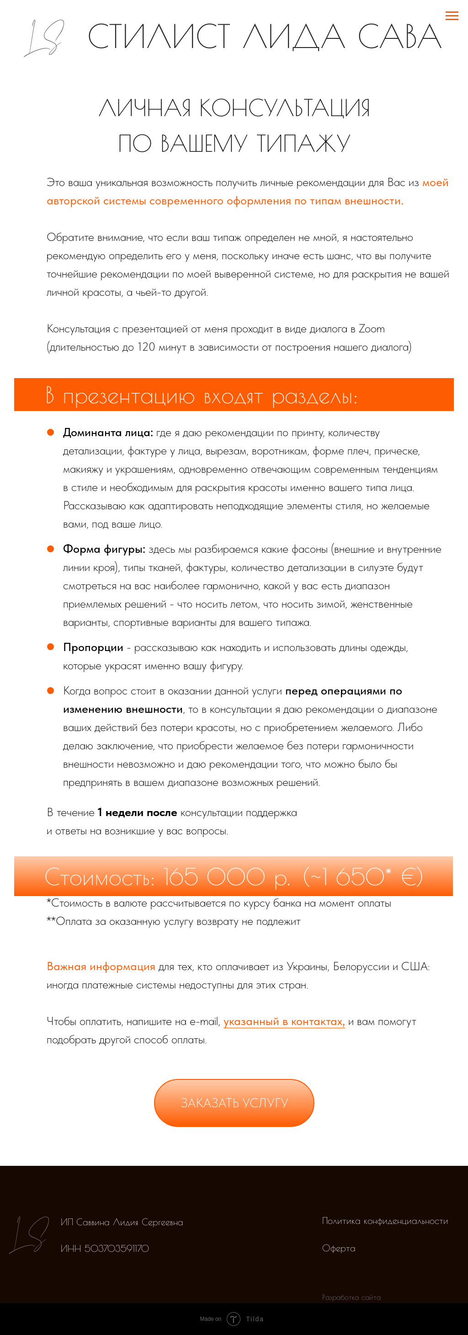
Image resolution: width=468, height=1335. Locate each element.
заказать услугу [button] (234, 1103)
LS (42, 36)
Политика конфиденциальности (385, 1220)
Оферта (339, 1248)
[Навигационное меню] (452, 16)
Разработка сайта (351, 1297)
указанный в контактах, (284, 1021)
